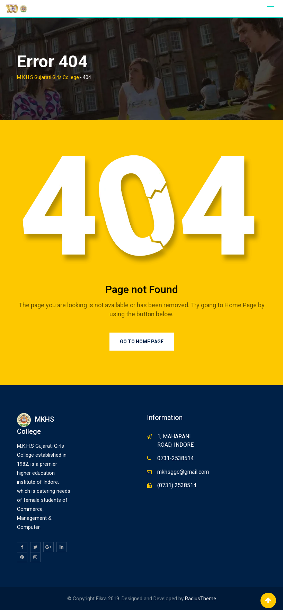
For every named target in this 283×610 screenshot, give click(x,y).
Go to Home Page (141, 341)
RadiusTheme (200, 598)
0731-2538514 (175, 458)
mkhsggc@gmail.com (183, 472)
